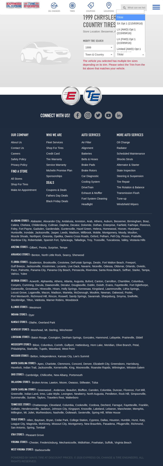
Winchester (66, 330)
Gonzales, (89, 337)
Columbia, (106, 390)
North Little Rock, (52, 255)
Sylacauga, (66, 240)
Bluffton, (82, 390)
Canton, (99, 281)
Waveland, (55, 348)
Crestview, (64, 262)
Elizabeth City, (101, 363)
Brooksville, (50, 262)
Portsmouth (76, 375)
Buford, (89, 281)
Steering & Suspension (130, 176)
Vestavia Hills (137, 240)
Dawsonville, (52, 285)
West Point (68, 348)
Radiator (122, 147)
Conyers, (16, 285)
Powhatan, (98, 442)
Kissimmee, (49, 266)
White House (112, 412)
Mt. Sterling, (51, 330)
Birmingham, (134, 221)
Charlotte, (51, 363)
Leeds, (64, 232)
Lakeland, (99, 408)
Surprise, (53, 247)
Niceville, (97, 266)
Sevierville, (84, 412)
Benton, (36, 255)
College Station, (79, 420)
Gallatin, (16, 408)
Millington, (17, 412)
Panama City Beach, (59, 270)
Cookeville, (81, 405)
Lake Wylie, (53, 393)
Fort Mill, (140, 390)
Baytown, (40, 420)
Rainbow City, (19, 240)
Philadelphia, (18, 348)
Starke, (136, 270)
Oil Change (123, 142)
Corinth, (59, 345)
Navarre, (86, 266)
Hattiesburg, (83, 345)
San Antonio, (18, 427)
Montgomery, (109, 232)
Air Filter (86, 142)
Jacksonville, (42, 232)
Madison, (74, 232)
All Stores (16, 178)
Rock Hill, (124, 393)
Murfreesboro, (44, 412)
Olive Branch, (124, 345)
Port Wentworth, (20, 296)
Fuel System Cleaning (94, 198)
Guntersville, (68, 228)
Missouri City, (59, 423)
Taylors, (41, 397)
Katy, (142, 420)
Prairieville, (128, 337)
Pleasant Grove (35, 435)
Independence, (48, 356)
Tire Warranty (54, 159)
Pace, (14, 270)
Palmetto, (24, 270)
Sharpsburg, (108, 296)
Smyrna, (121, 296)
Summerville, (18, 397)
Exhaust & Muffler (92, 192)
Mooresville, (83, 367)
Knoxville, (86, 408)
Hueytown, (134, 228)
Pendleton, (111, 393)
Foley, (14, 228)
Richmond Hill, (39, 296)
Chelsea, (25, 225)
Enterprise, (109, 225)
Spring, (31, 427)
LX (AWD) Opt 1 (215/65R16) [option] (126, 74)
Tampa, (145, 270)
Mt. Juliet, (29, 412)
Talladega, (80, 240)
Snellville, (132, 296)
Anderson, (60, 390)
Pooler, (129, 292)
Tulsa (95, 382)
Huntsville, (17, 232)
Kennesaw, (85, 288)
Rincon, (53, 296)
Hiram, (56, 288)
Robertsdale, (35, 240)
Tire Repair (123, 181)
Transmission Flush (128, 192)
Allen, (30, 420)
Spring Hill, (98, 412)
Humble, (126, 420)
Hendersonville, (31, 408)
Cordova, (94, 405)
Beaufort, (72, 390)
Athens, (98, 221)
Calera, (15, 225)
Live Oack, (74, 266)
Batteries (87, 153)
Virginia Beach (122, 442)
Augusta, (79, 281)
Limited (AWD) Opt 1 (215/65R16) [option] (129, 94)
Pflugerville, (123, 423)
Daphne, (64, 225)
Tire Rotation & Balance (130, 187)
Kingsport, (74, 408)
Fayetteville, (122, 285)
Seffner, (126, 270)
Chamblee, (124, 281)
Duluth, (100, 285)
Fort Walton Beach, (113, 262)
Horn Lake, (96, 345)
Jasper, (55, 232)
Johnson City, (60, 408)
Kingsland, (98, 288)
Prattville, (136, 236)
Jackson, (45, 408)
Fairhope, (133, 225)
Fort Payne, (25, 228)
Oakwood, (118, 292)
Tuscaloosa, (113, 240)
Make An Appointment (24, 189)
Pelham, (104, 236)
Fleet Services (54, 142)
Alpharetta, (47, 281)
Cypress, (94, 420)
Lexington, (67, 393)
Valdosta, (40, 300)
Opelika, (59, 236)
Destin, (97, 262)
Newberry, (80, 393)
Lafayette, (115, 337)
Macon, (46, 292)
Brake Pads (88, 164)
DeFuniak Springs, (81, 262)
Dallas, (104, 420)
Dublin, (91, 285)
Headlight (87, 204)
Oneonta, (47, 236)
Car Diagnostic (90, 176)
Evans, (110, 285)
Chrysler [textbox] (122, 47)
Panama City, (38, 270)
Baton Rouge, (39, 337)
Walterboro (72, 397)
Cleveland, (55, 405)
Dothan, (97, 225)
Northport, (35, 236)
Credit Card (53, 153)
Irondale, (29, 232)
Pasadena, (109, 423)
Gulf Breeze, (18, 266)
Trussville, (99, 240)
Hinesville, (46, 288)
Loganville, (34, 292)
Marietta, (68, 292)
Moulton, (133, 232)
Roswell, (63, 296)
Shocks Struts (125, 159)
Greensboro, (118, 363)
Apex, (41, 363)
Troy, (90, 240)
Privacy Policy (19, 164)
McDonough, (81, 292)
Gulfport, (69, 345)
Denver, (87, 363)
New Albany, (61, 375)
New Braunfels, (93, 423)
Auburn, (108, 221)
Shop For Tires (19, 184)
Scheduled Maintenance (131, 153)
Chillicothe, (46, 375)
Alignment (87, 147)
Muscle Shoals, (20, 236)
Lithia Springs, (131, 288)
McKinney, (45, 423)
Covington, (54, 337)
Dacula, (39, 285)
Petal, (136, 345)
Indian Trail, (30, 367)
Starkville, (32, 348)
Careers (15, 153)
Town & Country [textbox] (94, 54)
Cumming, (28, 285)
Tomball (40, 427)
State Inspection (126, 170)
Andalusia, (68, 221)
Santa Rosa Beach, (110, 270)
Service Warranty (56, 164)
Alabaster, (36, 221)
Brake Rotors (89, 170)
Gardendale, (53, 228)
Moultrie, (95, 292)
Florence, (145, 225)
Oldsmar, (119, 266)
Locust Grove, (19, 292)
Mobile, (97, 232)
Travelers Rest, (56, 397)
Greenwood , (45, 390)
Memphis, (138, 408)
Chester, (34, 442)
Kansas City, (65, 356)
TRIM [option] (120, 60)
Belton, (35, 356)
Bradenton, (36, 262)
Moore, (63, 382)
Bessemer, (120, 221)
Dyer (31, 315)
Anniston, (80, 221)
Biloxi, (36, 345)
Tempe (63, 247)
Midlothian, (84, 442)
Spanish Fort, (51, 240)
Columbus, (137, 281)
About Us (16, 142)
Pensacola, (78, 270)
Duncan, (118, 390)
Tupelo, (43, 348)
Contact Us (17, 147)
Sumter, (31, 397)
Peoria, (43, 247)
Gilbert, (34, 247)
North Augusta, (95, 393)
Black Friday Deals (57, 201)
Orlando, (131, 266)
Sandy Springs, (78, 296)
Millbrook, (86, 232)
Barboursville (42, 450)
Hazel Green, (84, 228)
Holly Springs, (69, 288)
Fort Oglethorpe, (139, 285)
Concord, (77, 363)
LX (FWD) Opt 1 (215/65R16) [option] (126, 84)
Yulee (23, 273)
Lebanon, (111, 408)
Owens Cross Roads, (77, 236)
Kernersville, (61, 367)
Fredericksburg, (49, 442)
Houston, (114, 420)
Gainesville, (18, 288)
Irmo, (43, 393)
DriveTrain (87, 187)
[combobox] (134, 7)
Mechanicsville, (68, 442)
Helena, (97, 228)
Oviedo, (141, 266)
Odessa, (108, 266)
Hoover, (122, 228)
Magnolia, (32, 423)
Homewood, (110, 228)
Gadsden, (39, 228)
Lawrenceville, (113, 288)
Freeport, (131, 262)
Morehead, (37, 330)
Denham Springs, (72, 337)
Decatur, (75, 225)
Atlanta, (68, 281)
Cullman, (53, 225)
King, (72, 367)
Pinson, (125, 236)
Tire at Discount (50, 457)
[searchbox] (130, 55)
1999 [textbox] (88, 47)
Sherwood (78, 255)
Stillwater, (85, 382)
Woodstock (71, 300)
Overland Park (46, 322)
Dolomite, (86, 225)
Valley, (125, 240)
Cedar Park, (62, 420)
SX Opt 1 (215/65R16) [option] (130, 66)
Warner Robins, (55, 300)
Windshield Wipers (127, 204)
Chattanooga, (40, 405)
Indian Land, (31, 393)
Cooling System (91, 181)
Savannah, (94, 296)
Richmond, (137, 423)
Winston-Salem (135, 367)
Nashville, (59, 412)
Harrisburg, (132, 363)
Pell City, (115, 236)
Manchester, (124, 408)
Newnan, (106, 292)
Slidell (139, 337)
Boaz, (146, 221)
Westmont (35, 307)
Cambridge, (32, 375)
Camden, (93, 390)
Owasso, (73, 382)
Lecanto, (62, 266)
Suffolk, (109, 442)
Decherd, (106, 405)
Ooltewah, (71, 412)
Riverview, (92, 270)
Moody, (122, 232)
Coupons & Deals (56, 189)
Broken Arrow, (40, 382)
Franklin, (144, 405)
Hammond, (102, 337)
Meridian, (109, 345)
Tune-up (121, 198)
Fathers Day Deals (57, 195)
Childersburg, (39, 225)
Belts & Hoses (90, 159)
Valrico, (15, 273)
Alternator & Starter (128, 164)
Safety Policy (18, 159)
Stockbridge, (18, 300)
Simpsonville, (138, 393)
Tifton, (30, 300)
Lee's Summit (81, 356)
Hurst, (135, 420)
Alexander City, (52, 221)
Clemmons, (64, 363)
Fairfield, (122, 225)
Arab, (90, 221)
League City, (18, 423)
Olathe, (33, 322)
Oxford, (94, 236)
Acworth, (35, 281)
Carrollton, (111, 281)
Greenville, (17, 393)
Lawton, (53, 382)
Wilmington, (119, 367)
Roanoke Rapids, (101, 367)
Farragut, (117, 405)
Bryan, (50, 420)
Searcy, (67, 255)
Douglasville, (79, 285)
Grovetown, (32, 288)
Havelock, (16, 367)
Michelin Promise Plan (59, 170)
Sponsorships (54, 176)
